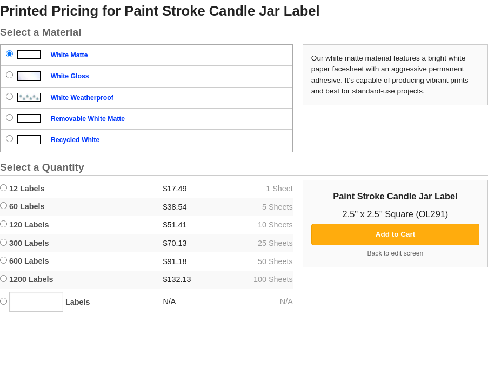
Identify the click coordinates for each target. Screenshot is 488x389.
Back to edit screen (395, 253)
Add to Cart (396, 234)
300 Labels (24, 243)
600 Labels (24, 261)
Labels (45, 302)
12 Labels (22, 188)
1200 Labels (27, 279)
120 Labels (24, 224)
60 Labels (22, 206)
